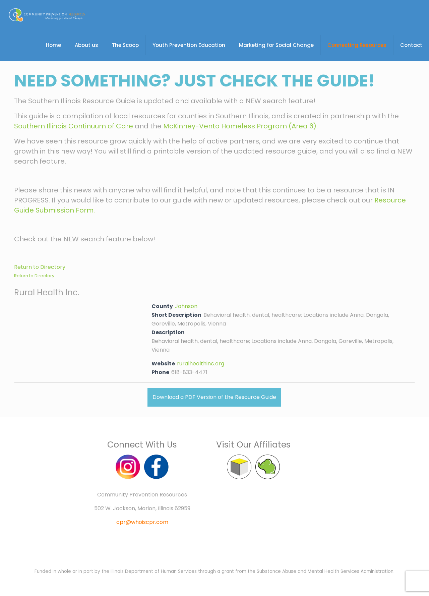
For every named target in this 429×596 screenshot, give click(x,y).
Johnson (186, 306)
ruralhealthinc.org (200, 363)
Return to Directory (39, 267)
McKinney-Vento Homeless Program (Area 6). (240, 126)
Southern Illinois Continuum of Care (73, 126)
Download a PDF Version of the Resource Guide (214, 397)
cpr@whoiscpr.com (142, 522)
